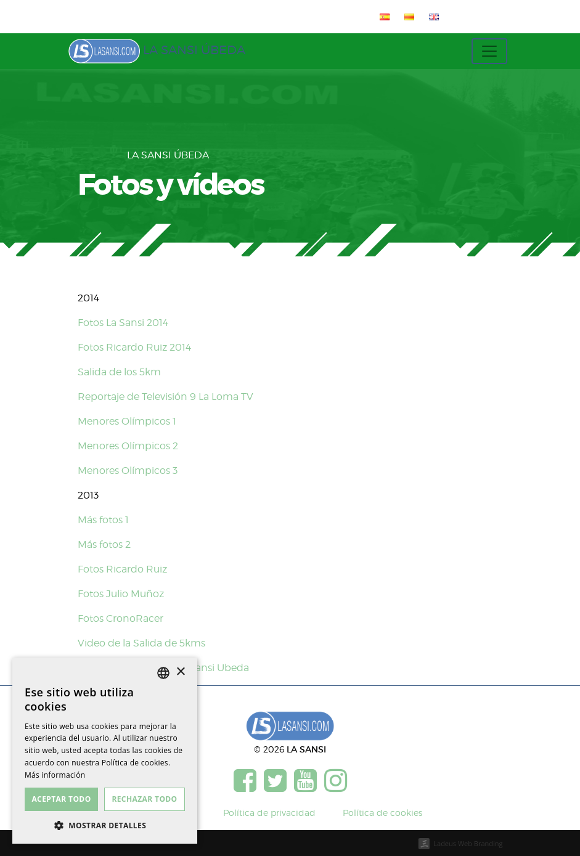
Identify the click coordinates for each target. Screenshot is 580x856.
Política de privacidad (269, 812)
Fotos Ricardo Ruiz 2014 (134, 347)
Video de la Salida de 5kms (141, 643)
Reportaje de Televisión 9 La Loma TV (165, 396)
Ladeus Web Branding (467, 843)
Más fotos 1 (103, 520)
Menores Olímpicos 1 (127, 421)
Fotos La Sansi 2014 (123, 322)
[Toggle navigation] (489, 51)
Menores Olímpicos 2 (128, 446)
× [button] (180, 672)
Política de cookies (382, 812)
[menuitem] (382, 16)
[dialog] (104, 751)
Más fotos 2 (104, 544)
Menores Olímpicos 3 (128, 470)
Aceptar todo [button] (61, 799)
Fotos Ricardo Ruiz (122, 569)
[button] (105, 825)
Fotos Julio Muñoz (121, 594)
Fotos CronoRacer (120, 618)
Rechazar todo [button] (144, 799)
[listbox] (163, 673)
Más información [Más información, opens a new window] (55, 775)
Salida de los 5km (119, 372)
